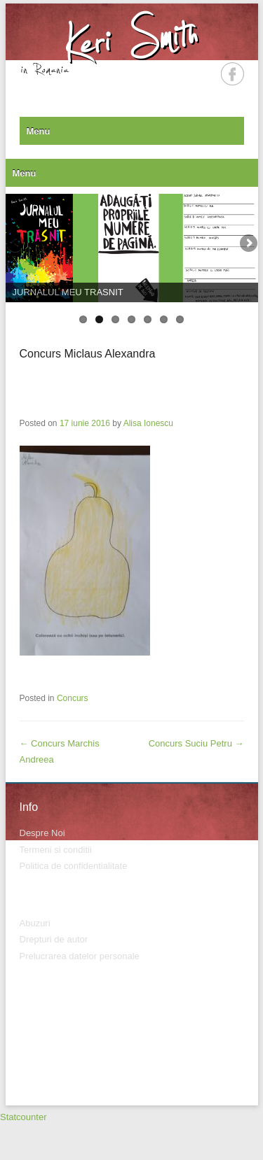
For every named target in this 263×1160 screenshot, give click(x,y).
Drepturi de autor (54, 939)
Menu (38, 131)
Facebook (232, 73)
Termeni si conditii (56, 849)
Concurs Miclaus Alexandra (88, 354)
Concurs (72, 698)
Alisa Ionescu (148, 423)
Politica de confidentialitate (74, 866)
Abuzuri (35, 923)
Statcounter (23, 1117)
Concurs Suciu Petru (196, 743)
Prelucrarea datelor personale (80, 956)
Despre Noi (42, 833)
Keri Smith (131, 39)
